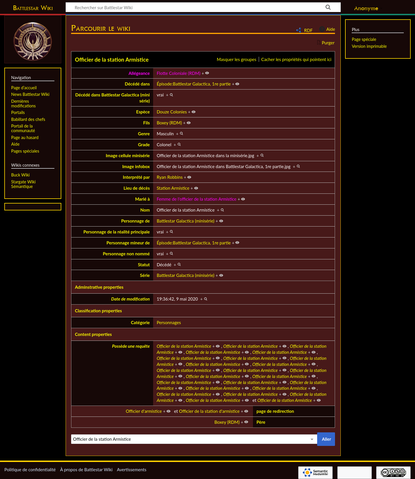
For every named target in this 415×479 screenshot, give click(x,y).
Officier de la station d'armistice (209, 411)
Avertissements (131, 469)
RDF (308, 30)
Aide (326, 29)
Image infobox (136, 166)
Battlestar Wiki (33, 8)
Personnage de (135, 220)
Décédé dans (137, 83)
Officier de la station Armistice (112, 59)
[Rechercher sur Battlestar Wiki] (203, 7)
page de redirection (275, 411)
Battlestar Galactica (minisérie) (185, 220)
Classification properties (98, 310)
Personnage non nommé (126, 253)
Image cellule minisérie (128, 155)
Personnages (169, 322)
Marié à (142, 199)
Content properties (93, 334)
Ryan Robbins (169, 177)
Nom (145, 209)
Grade (144, 144)
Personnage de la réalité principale (116, 231)
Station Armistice (173, 188)
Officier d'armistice (144, 411)
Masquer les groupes (236, 59)
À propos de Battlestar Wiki (86, 469)
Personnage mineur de (128, 242)
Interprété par (136, 177)
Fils (146, 122)
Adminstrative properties (99, 287)
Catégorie (140, 322)
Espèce (143, 111)
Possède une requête (131, 346)
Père (260, 422)
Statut (144, 264)
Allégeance (139, 73)
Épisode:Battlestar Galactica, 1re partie (194, 83)
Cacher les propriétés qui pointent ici (296, 59)
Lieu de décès (136, 188)
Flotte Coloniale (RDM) (178, 73)
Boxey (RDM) (169, 122)
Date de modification (130, 298)
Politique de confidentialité (30, 469)
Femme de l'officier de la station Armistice (196, 199)
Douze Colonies (172, 111)
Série (145, 275)
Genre (144, 133)
